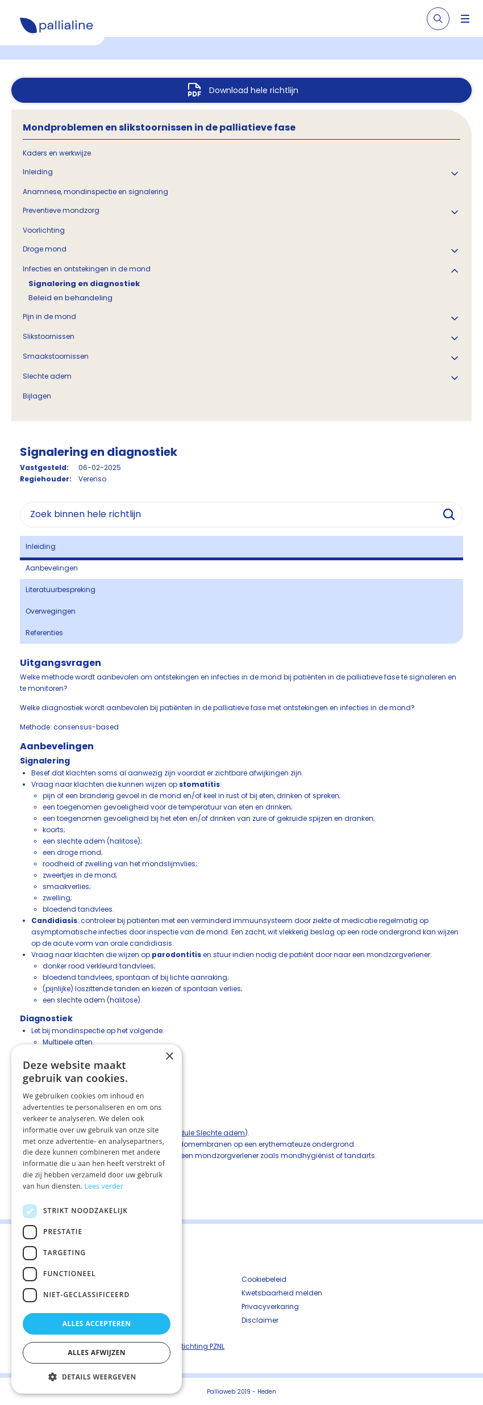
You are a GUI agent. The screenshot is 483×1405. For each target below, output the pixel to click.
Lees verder (104, 1186)
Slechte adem (47, 376)
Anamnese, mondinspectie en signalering (95, 191)
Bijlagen (37, 396)
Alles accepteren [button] (97, 1323)
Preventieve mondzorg (61, 210)
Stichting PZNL (200, 1346)
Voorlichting (44, 230)
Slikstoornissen (48, 336)
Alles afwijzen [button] (97, 1352)
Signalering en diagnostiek (84, 283)
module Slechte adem (206, 1133)
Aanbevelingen (52, 568)
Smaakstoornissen (56, 356)
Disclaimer (260, 1320)
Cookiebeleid (264, 1279)
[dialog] (96, 1219)
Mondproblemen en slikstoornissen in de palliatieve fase (159, 127)
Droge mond (44, 249)
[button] (96, 1376)
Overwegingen (51, 611)
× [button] (169, 1056)
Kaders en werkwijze (57, 153)
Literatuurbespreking (60, 589)
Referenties (44, 633)
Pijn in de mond (49, 316)
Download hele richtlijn (253, 90)
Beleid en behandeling (70, 297)
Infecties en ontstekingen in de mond (87, 269)
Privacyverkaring (270, 1306)
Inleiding (38, 172)
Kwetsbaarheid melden (282, 1293)
